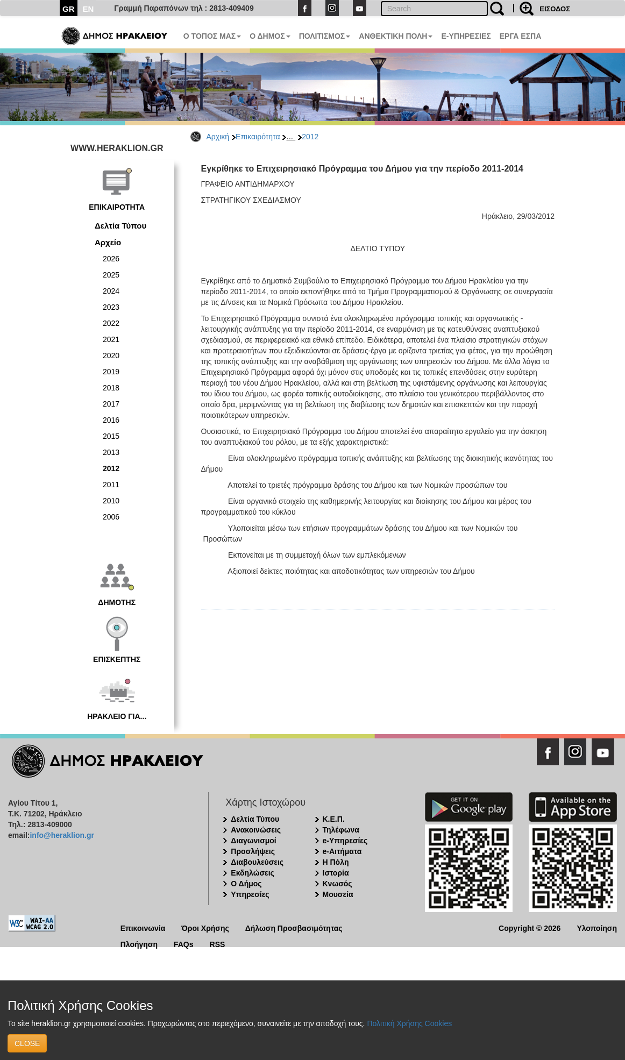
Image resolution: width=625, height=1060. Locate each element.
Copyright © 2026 (529, 927)
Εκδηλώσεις (252, 873)
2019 (111, 371)
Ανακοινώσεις (256, 830)
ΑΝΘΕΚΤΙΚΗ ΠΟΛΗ (395, 36)
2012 (310, 136)
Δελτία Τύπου (120, 225)
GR (68, 8)
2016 (111, 420)
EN (88, 8)
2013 (111, 452)
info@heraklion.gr (62, 835)
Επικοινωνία (143, 927)
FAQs (184, 943)
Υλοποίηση (597, 927)
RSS (217, 943)
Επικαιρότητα (258, 136)
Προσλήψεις (253, 851)
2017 (111, 404)
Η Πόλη (336, 862)
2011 (111, 484)
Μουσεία (338, 894)
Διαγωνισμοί (253, 840)
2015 (111, 436)
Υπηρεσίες (250, 894)
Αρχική (218, 136)
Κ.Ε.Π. (334, 819)
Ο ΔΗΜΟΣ (270, 36)
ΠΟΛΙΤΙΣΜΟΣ (325, 36)
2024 (111, 291)
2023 (111, 307)
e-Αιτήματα (342, 851)
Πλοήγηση (139, 943)
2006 (111, 517)
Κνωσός (337, 883)
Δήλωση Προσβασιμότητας (294, 927)
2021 (111, 339)
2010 (111, 500)
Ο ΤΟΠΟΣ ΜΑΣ (212, 36)
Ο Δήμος (246, 883)
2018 (111, 387)
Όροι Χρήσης (205, 927)
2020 (111, 355)
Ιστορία (336, 873)
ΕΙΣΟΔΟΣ (554, 9)
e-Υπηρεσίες (345, 840)
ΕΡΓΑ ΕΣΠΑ (521, 36)
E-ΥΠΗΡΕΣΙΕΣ (466, 36)
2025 (111, 275)
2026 (111, 258)
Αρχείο (108, 242)
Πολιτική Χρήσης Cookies (409, 1023)
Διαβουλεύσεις (257, 862)
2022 (111, 323)
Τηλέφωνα (341, 830)
